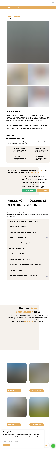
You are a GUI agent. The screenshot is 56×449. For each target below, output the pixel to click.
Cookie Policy (14, 441)
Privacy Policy (6, 441)
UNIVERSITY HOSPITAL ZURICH (14, 387)
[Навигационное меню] (53, 2)
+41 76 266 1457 (29, 321)
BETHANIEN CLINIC (34, 387)
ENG (9, 7)
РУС (19, 7)
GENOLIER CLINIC (11, 421)
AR (14, 7)
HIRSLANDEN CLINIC (34, 421)
